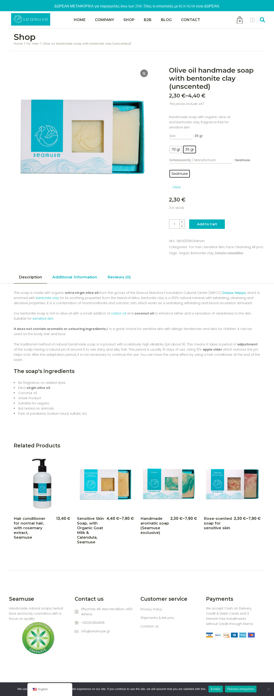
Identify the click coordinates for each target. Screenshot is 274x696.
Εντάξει (216, 689)
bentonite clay (47, 298)
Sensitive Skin (214, 247)
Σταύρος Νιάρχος (234, 293)
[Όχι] (268, 689)
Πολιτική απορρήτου (240, 689)
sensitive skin (43, 318)
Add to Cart (207, 224)
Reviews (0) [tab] (119, 277)
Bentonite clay (202, 253)
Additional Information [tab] (74, 277)
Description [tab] (30, 277)
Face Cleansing (238, 247)
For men (195, 247)
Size (172, 136)
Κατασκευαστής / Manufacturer (192, 160)
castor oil (119, 313)
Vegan (184, 253)
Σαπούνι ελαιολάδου (229, 253)
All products (261, 247)
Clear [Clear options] (176, 187)
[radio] (176, 149)
